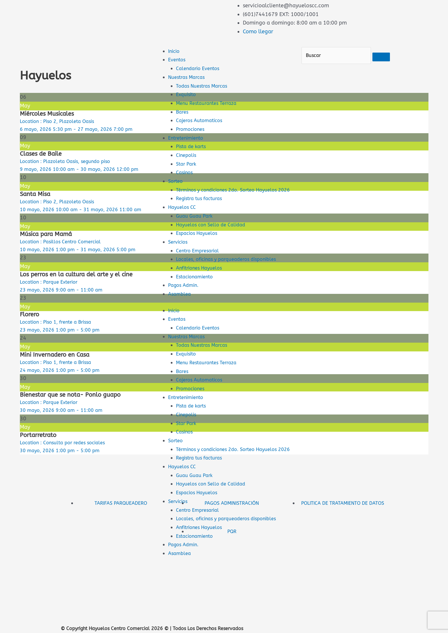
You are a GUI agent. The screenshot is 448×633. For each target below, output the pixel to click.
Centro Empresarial (199, 259)
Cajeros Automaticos (201, 120)
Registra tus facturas (201, 207)
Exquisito (187, 94)
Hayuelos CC (183, 216)
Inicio (175, 51)
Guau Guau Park (196, 224)
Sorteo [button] (176, 449)
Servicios (179, 250)
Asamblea (180, 302)
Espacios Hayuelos (199, 242)
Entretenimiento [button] (188, 406)
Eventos (177, 59)
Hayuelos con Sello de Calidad (214, 233)
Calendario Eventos (200, 68)
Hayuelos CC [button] (183, 484)
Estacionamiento (197, 285)
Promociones (192, 129)
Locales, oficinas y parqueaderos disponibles (231, 268)
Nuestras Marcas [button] (188, 345)
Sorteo (176, 181)
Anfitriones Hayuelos (202, 276)
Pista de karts (192, 146)
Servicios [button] (179, 518)
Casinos (185, 172)
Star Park (187, 164)
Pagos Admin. (185, 294)
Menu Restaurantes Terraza (209, 103)
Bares (182, 112)
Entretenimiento (188, 138)
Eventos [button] (177, 328)
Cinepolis (187, 155)
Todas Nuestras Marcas (204, 86)
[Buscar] (336, 55)
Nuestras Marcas (188, 77)
